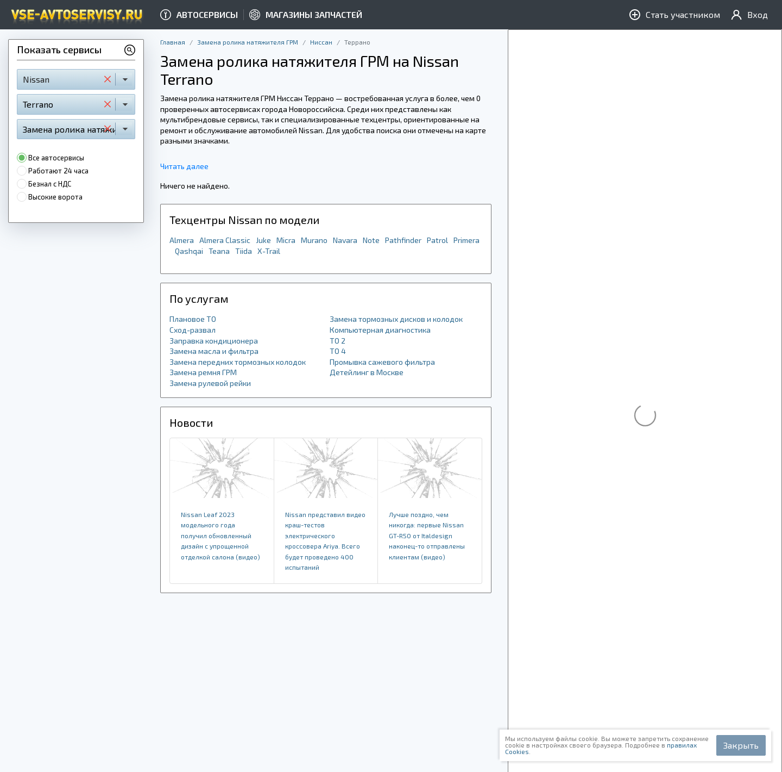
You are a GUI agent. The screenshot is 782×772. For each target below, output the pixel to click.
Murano (314, 240)
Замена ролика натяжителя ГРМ (247, 42)
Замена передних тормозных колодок (237, 361)
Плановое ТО (192, 318)
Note (371, 240)
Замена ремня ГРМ (203, 372)
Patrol (437, 240)
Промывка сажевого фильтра (382, 361)
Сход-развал (192, 329)
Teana (219, 251)
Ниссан (321, 42)
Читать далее (184, 166)
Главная (172, 42)
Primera (466, 240)
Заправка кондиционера (213, 340)
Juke (263, 240)
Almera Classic (224, 240)
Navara (345, 240)
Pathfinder (403, 240)
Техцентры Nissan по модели (244, 219)
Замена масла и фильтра (213, 351)
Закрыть (741, 745)
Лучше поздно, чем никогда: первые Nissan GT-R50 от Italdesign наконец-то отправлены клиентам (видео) (427, 535)
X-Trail (268, 251)
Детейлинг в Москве (366, 372)
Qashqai (189, 251)
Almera (181, 240)
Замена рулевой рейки (210, 383)
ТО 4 (338, 351)
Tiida (243, 251)
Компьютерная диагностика (380, 329)
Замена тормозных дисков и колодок (396, 318)
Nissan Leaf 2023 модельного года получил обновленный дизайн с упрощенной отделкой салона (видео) (220, 535)
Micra (285, 240)
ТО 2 (337, 340)
